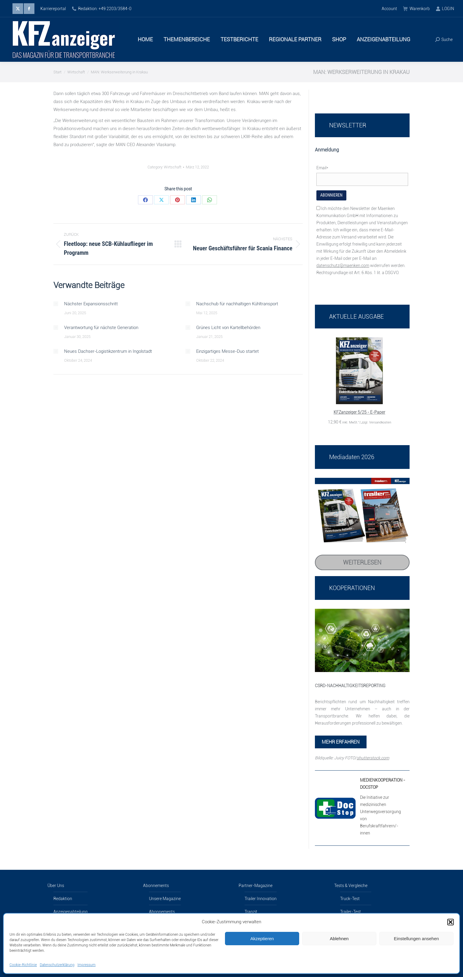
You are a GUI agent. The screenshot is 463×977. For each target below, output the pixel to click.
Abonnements (156, 885)
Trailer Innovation (261, 898)
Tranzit (251, 911)
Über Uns (55, 885)
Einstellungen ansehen (416, 938)
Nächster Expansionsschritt (91, 303)
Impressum (86, 965)
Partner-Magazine (255, 885)
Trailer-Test (350, 911)
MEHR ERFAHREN (340, 742)
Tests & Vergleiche (350, 885)
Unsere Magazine (165, 898)
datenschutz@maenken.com (342, 265)
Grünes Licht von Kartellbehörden (228, 327)
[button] (451, 922)
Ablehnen (339, 938)
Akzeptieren (262, 938)
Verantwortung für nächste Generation (101, 327)
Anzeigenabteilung (70, 911)
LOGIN (445, 9)
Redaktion (62, 898)
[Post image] (55, 303)
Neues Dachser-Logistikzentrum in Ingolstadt (108, 351)
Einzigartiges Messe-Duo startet (227, 351)
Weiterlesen (362, 562)
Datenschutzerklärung (57, 965)
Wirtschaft (172, 167)
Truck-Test (350, 898)
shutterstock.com (373, 757)
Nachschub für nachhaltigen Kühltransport (237, 303)
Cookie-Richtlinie (23, 965)
